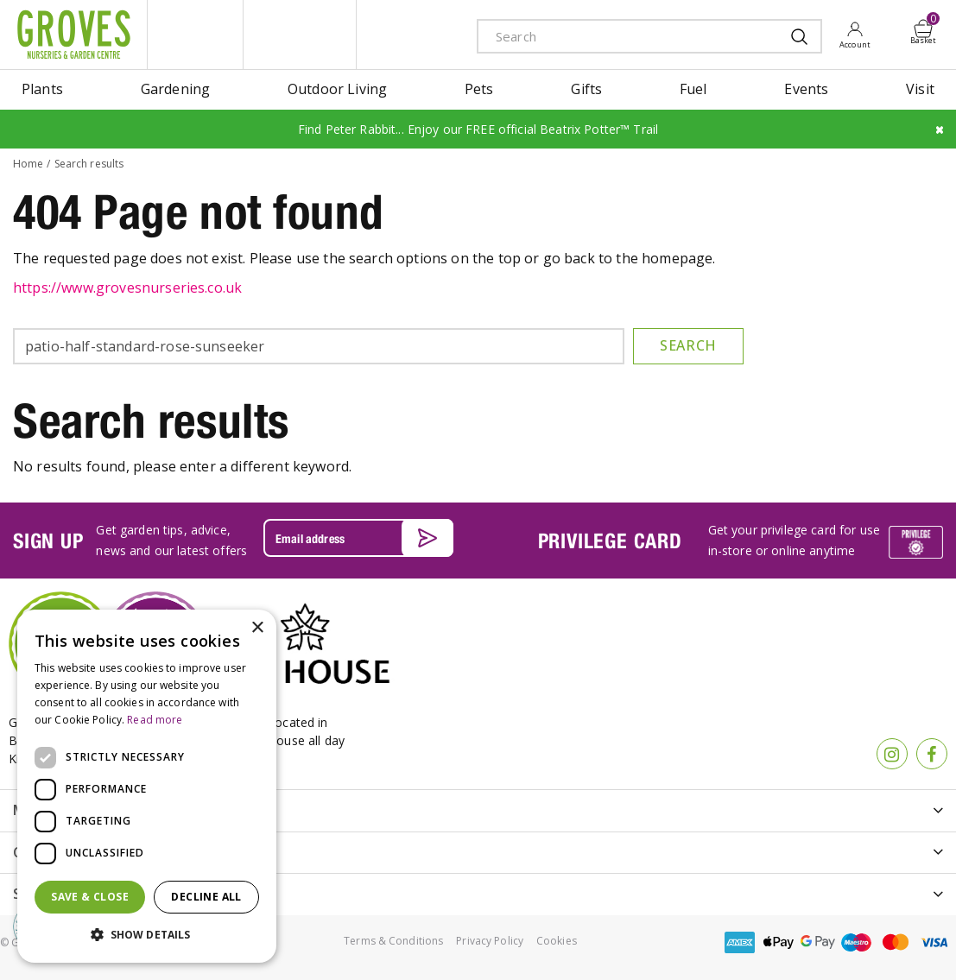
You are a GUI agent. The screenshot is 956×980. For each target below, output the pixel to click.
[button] (147, 935)
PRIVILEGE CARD (610, 540)
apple (779, 942)
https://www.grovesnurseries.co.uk (127, 287)
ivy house (299, 34)
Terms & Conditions (393, 940)
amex (740, 942)
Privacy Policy (489, 940)
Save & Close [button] (90, 896)
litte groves (195, 34)
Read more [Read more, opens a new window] (154, 719)
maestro (856, 942)
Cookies (556, 940)
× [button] (256, 628)
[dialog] (146, 786)
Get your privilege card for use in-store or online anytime (794, 540)
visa (934, 942)
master (895, 942)
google (818, 942)
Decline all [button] (206, 896)
